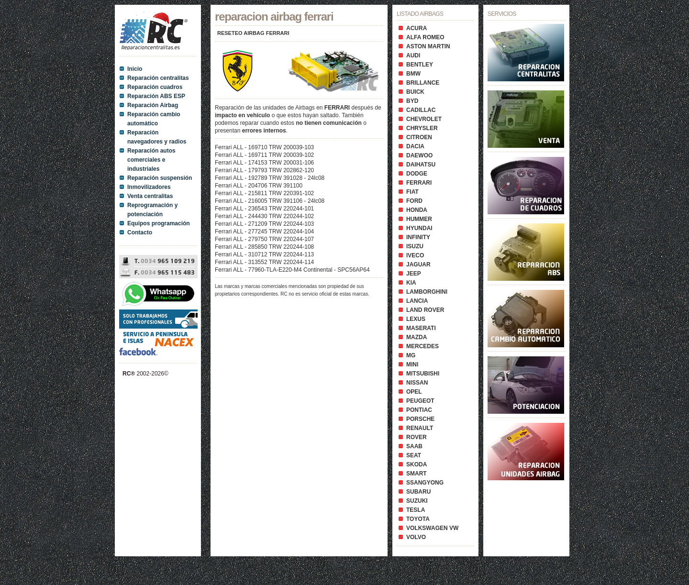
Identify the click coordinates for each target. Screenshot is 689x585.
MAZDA (416, 337)
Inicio (134, 69)
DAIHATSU (420, 164)
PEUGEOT (420, 400)
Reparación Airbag (152, 105)
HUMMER (419, 219)
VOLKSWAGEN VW (432, 528)
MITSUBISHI (422, 373)
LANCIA (417, 301)
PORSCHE (420, 419)
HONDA (416, 210)
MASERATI (421, 328)
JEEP (413, 273)
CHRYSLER (422, 128)
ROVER (416, 437)
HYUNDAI (419, 228)
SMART (416, 473)
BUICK (415, 91)
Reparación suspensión (159, 178)
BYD (412, 101)
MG (410, 355)
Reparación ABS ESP (156, 96)
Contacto (139, 232)
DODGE (416, 173)
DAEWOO (419, 155)
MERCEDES (422, 346)
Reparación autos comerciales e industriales (151, 159)
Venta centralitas (150, 196)
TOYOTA (418, 519)
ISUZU (414, 246)
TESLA (415, 510)
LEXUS (415, 319)
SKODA (416, 464)
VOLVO (416, 537)
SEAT (413, 455)
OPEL (414, 391)
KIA (411, 282)
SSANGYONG (425, 482)
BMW (413, 73)
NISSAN (417, 382)
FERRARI (419, 182)
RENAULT (419, 428)
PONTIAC (419, 410)
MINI (412, 364)
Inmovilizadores (149, 187)
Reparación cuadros (154, 87)
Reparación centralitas (158, 78)
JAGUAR (418, 264)
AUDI (413, 55)
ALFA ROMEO (425, 37)
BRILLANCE (422, 82)
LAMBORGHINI (426, 291)
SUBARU (418, 491)
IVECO (415, 255)
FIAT (412, 191)
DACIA (415, 146)
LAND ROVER (425, 310)
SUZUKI (417, 500)
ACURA (416, 28)
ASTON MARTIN (428, 46)
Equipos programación (158, 223)
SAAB (414, 446)
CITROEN (419, 137)
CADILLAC (420, 110)
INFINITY (418, 237)
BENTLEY (419, 64)
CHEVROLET (424, 119)
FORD (414, 201)
